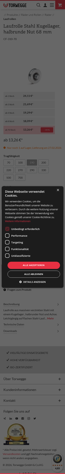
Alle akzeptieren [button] (34, 265)
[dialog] (32, 237)
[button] (32, 282)
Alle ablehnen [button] (33, 274)
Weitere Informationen (17, 221)
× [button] (58, 190)
